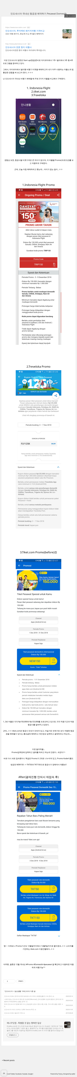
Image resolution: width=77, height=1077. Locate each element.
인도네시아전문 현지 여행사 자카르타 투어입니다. (25, 50)
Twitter (13, 1074)
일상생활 (17, 991)
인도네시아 (9, 991)
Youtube (24, 1074)
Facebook (18, 1074)
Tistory (60, 1074)
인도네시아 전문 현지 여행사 (18, 47)
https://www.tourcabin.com (15, 27)
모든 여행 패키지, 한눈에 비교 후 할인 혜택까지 (24, 34)
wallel (73, 1074)
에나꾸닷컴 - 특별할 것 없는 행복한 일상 (24, 1023)
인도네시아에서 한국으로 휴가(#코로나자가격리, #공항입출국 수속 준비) (28, 996)
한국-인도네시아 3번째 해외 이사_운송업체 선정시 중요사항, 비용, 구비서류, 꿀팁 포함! (32, 1004)
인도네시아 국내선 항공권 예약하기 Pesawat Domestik (38, 13)
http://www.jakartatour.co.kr (16, 44)
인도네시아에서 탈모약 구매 (13, 1013)
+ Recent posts (8, 1060)
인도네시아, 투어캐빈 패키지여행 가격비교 (25, 30)
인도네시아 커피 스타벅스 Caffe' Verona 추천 (19, 1009)
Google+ (30, 1074)
